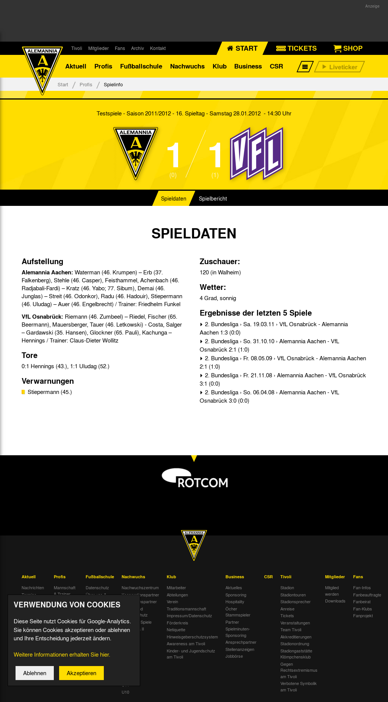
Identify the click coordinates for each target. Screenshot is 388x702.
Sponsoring (235, 594)
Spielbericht (213, 198)
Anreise (287, 608)
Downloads (335, 601)
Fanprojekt (363, 615)
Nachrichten (33, 587)
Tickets (287, 615)
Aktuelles (233, 587)
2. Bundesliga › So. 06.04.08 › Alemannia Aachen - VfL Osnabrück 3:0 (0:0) (269, 396)
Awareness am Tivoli (186, 643)
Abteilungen (177, 594)
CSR (276, 66)
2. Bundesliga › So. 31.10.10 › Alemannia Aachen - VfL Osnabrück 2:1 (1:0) (269, 345)
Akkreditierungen (295, 637)
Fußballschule (141, 66)
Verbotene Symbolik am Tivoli (298, 686)
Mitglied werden (332, 590)
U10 (125, 692)
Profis (103, 66)
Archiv (137, 48)
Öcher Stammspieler (237, 611)
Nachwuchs (187, 66)
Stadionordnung (294, 643)
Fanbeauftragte (367, 594)
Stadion (287, 587)
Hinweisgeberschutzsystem (192, 637)
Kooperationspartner (140, 594)
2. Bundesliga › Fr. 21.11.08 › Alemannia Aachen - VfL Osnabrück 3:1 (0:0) (283, 379)
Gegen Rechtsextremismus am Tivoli (299, 670)
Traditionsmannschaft (186, 608)
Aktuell (75, 66)
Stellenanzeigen (239, 649)
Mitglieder (98, 48)
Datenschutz (97, 587)
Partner (232, 622)
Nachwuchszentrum (140, 587)
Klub (220, 66)
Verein (172, 601)
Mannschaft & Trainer (64, 590)
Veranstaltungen (295, 623)
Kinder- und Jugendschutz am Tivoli (191, 654)
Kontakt (158, 48)
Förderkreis (177, 623)
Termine (29, 594)
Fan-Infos (362, 587)
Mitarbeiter (176, 587)
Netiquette (176, 629)
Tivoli (76, 48)
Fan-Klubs (362, 608)
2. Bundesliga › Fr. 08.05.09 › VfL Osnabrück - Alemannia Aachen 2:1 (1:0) (283, 362)
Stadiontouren (293, 594)
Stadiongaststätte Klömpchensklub (296, 654)
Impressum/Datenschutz (189, 615)
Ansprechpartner (241, 642)
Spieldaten (173, 198)
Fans (120, 48)
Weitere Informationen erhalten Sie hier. (62, 659)
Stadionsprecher (295, 601)
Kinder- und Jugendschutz (135, 611)
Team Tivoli (290, 629)
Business (248, 66)
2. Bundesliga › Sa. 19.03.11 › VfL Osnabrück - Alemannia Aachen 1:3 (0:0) (274, 328)
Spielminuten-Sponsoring (237, 632)
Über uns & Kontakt (96, 597)
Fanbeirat (362, 601)
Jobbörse (234, 656)
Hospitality (234, 601)
